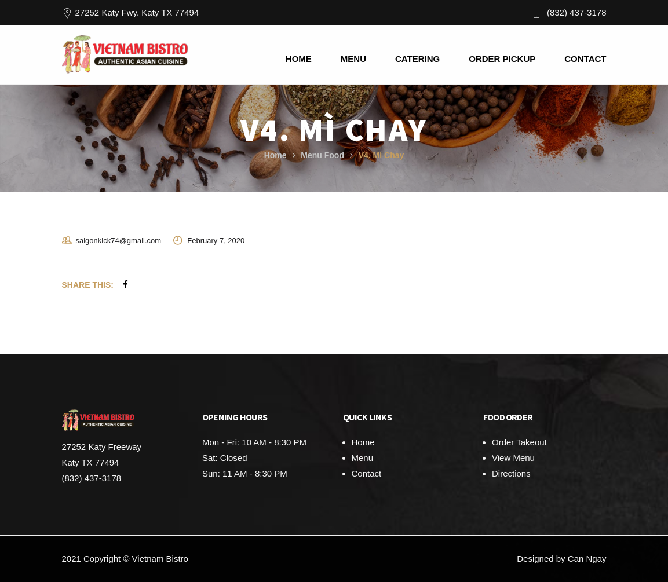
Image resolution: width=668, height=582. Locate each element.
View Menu (513, 458)
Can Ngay (587, 558)
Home (275, 155)
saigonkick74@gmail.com (119, 240)
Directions (511, 473)
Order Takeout (519, 442)
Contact (367, 473)
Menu (363, 458)
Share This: (88, 285)
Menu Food (322, 155)
